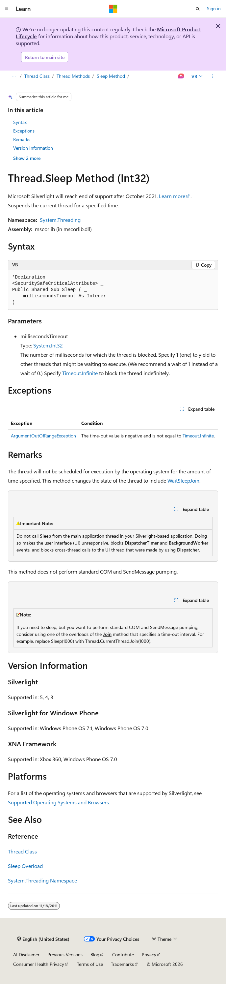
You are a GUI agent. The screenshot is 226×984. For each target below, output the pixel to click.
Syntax (20, 122)
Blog (94, 954)
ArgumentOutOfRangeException (43, 435)
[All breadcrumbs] (13, 76)
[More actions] (212, 76)
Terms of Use (90, 964)
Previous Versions (65, 954)
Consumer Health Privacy (38, 964)
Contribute (123, 954)
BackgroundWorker (188, 543)
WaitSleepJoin (183, 480)
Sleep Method (111, 76)
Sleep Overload (25, 865)
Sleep (45, 536)
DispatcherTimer (142, 543)
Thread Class (37, 76)
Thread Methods (73, 76)
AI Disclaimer (26, 954)
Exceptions (24, 131)
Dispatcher (188, 550)
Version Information (33, 148)
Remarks (21, 139)
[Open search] (197, 9)
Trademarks (122, 964)
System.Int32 (48, 345)
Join (107, 634)
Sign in (214, 8)
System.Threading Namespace (42, 880)
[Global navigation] (6, 9)
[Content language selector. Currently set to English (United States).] (43, 939)
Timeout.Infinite (80, 373)
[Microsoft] (113, 9)
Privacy (149, 954)
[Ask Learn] (181, 76)
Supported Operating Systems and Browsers (58, 802)
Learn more (172, 196)
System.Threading (60, 219)
